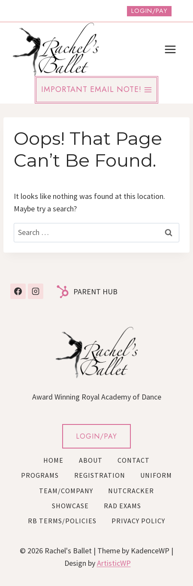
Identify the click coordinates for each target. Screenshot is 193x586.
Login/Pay (149, 10)
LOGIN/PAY (96, 436)
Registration (99, 475)
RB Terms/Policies (62, 520)
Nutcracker (131, 490)
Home (53, 460)
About (91, 460)
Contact (134, 460)
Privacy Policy (138, 520)
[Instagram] (35, 291)
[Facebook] (18, 291)
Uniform (156, 475)
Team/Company (66, 490)
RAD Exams (122, 505)
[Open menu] (170, 49)
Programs (40, 475)
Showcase (70, 505)
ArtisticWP (114, 563)
